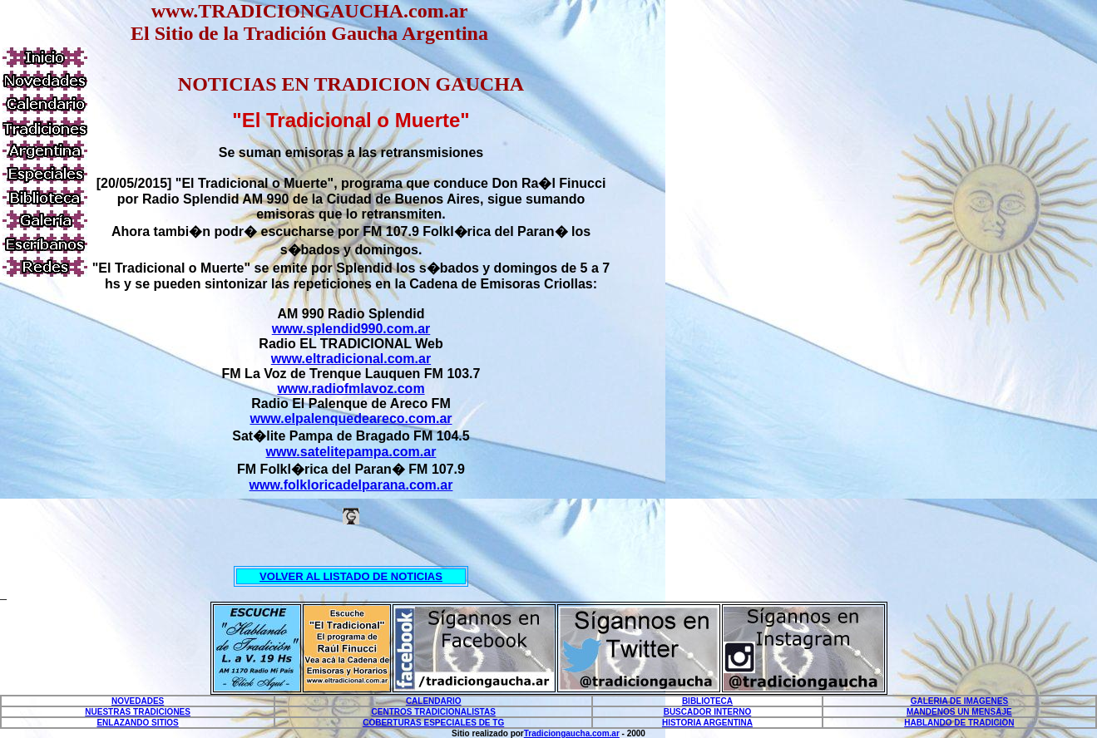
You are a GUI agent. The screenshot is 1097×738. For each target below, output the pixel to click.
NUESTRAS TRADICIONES (137, 711)
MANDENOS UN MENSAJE (959, 711)
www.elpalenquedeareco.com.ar (351, 418)
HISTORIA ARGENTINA (707, 722)
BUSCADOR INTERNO (708, 711)
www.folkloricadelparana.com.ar (351, 485)
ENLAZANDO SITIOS (137, 722)
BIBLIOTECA (707, 701)
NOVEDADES (137, 701)
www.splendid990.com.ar (351, 329)
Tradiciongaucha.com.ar (572, 733)
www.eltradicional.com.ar (351, 359)
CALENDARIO (434, 701)
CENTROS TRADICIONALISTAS (434, 711)
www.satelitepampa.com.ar (351, 452)
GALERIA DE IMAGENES (959, 701)
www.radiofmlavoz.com (350, 388)
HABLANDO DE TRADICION (959, 722)
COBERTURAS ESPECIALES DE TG (433, 722)
